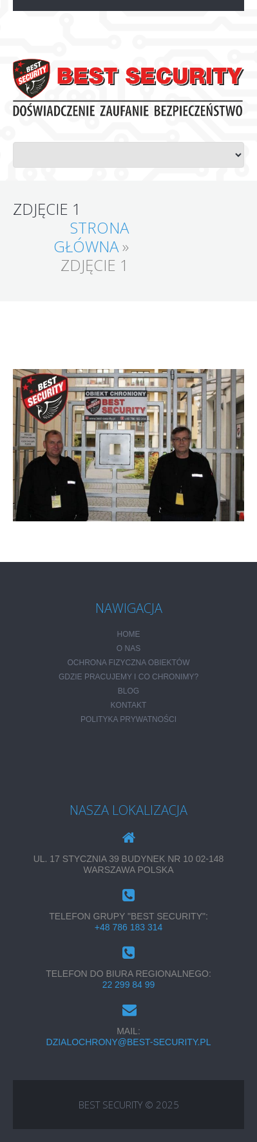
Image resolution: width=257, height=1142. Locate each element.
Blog (128, 691)
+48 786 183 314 (129, 927)
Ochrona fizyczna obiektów (128, 662)
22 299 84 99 (128, 984)
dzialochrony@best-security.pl (128, 1042)
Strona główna (91, 237)
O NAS (128, 648)
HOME (128, 634)
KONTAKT (129, 705)
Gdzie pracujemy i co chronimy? (128, 676)
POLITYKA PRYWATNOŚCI (128, 719)
